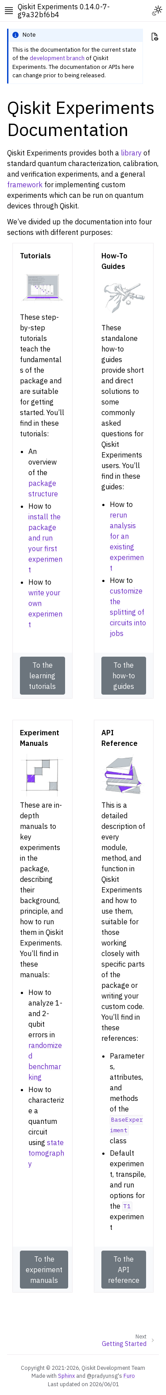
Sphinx (66, 1375)
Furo (129, 1375)
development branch (57, 58)
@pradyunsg (102, 1375)
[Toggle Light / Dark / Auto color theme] (157, 10)
